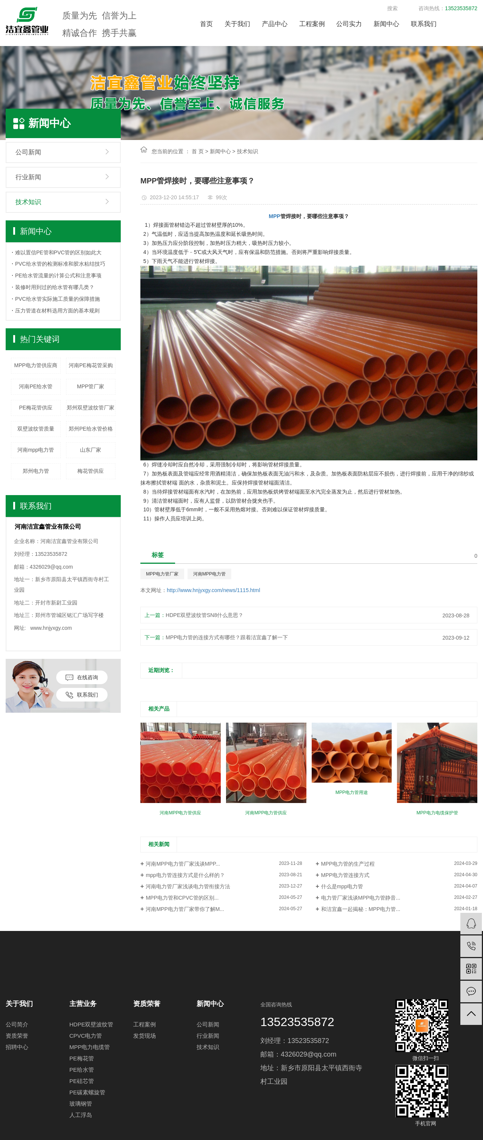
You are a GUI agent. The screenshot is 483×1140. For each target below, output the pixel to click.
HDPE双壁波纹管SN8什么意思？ (204, 615)
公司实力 (349, 24)
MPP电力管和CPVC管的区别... (182, 898)
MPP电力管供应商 (35, 365)
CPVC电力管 (85, 1035)
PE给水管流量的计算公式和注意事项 (58, 275)
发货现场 (144, 1035)
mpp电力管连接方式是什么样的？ (185, 875)
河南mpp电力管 (35, 450)
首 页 (198, 151)
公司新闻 (28, 152)
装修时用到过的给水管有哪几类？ (54, 287)
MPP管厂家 (90, 386)
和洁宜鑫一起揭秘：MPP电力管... (360, 909)
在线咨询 (82, 677)
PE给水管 (81, 1069)
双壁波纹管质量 (35, 429)
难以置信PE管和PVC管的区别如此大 (58, 252)
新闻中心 (386, 24)
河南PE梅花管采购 (91, 365)
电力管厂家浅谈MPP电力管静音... (360, 898)
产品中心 (275, 24)
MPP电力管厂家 (162, 574)
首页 (206, 24)
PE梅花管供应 (35, 408)
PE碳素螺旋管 (87, 1092)
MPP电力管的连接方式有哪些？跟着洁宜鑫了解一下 (227, 637)
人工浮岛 (80, 1115)
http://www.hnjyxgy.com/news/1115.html (213, 590)
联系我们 (424, 24)
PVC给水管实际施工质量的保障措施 (57, 299)
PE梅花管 (81, 1058)
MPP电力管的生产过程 (348, 864)
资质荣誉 (17, 1035)
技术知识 (28, 202)
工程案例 (312, 24)
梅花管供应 (90, 471)
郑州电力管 (36, 471)
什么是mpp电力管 (342, 886)
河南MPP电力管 (209, 574)
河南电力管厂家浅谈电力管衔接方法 (188, 886)
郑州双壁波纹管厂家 (90, 408)
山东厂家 (90, 450)
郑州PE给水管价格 (91, 429)
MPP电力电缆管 (89, 1047)
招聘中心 (17, 1047)
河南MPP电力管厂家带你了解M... (185, 909)
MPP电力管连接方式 (345, 875)
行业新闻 (28, 177)
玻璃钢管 (80, 1103)
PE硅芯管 (81, 1081)
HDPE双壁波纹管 (91, 1024)
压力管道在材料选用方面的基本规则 (57, 311)
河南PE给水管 (35, 386)
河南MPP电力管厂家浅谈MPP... (183, 864)
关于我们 (237, 24)
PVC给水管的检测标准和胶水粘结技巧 (60, 264)
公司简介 (17, 1024)
